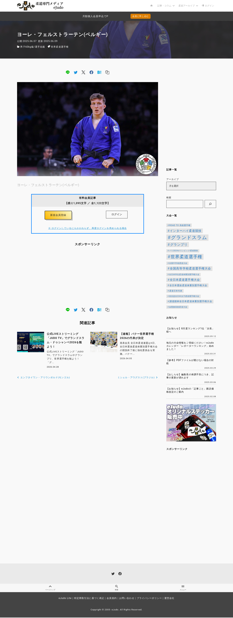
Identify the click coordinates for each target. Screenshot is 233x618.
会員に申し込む (140, 16)
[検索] (210, 204)
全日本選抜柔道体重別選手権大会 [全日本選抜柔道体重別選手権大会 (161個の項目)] (188, 285)
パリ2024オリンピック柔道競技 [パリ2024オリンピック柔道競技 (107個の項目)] (183, 251)
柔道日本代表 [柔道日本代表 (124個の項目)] (175, 291)
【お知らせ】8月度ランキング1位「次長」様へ (190, 330)
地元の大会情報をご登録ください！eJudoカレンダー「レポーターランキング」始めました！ (190, 345)
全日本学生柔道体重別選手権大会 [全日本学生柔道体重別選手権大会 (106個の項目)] (184, 274)
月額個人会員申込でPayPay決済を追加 (87, 16)
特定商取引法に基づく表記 (89, 598)
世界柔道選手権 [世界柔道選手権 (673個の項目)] (186, 256)
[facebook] (91, 72)
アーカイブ (172, 179)
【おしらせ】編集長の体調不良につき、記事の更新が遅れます (190, 376)
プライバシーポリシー (149, 598)
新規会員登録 (58, 215)
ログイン (116, 214)
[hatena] (99, 72)
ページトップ (50, 588)
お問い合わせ (126, 598)
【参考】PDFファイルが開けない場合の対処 (190, 362)
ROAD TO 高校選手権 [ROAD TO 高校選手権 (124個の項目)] (179, 225)
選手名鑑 (40, 46)
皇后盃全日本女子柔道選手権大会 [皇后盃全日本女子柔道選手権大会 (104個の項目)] (184, 296)
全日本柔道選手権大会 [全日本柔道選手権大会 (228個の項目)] (185, 279)
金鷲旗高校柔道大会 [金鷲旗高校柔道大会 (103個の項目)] (178, 307)
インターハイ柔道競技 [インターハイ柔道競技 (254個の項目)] (185, 230)
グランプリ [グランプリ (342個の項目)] (179, 245)
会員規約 (112, 598)
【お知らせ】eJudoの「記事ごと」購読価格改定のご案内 (190, 390)
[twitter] (75, 72)
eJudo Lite (65, 598)
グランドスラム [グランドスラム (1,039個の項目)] (189, 237)
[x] (83, 72)
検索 (168, 197)
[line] (67, 72)
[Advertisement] (87, 277)
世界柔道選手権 (59, 46)
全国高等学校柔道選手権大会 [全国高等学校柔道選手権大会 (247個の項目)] (190, 268)
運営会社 (169, 598)
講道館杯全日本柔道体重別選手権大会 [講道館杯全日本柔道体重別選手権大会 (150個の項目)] (190, 301)
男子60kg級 (27, 46)
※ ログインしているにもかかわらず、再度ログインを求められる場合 (87, 229)
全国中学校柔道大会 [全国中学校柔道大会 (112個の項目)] (178, 263)
